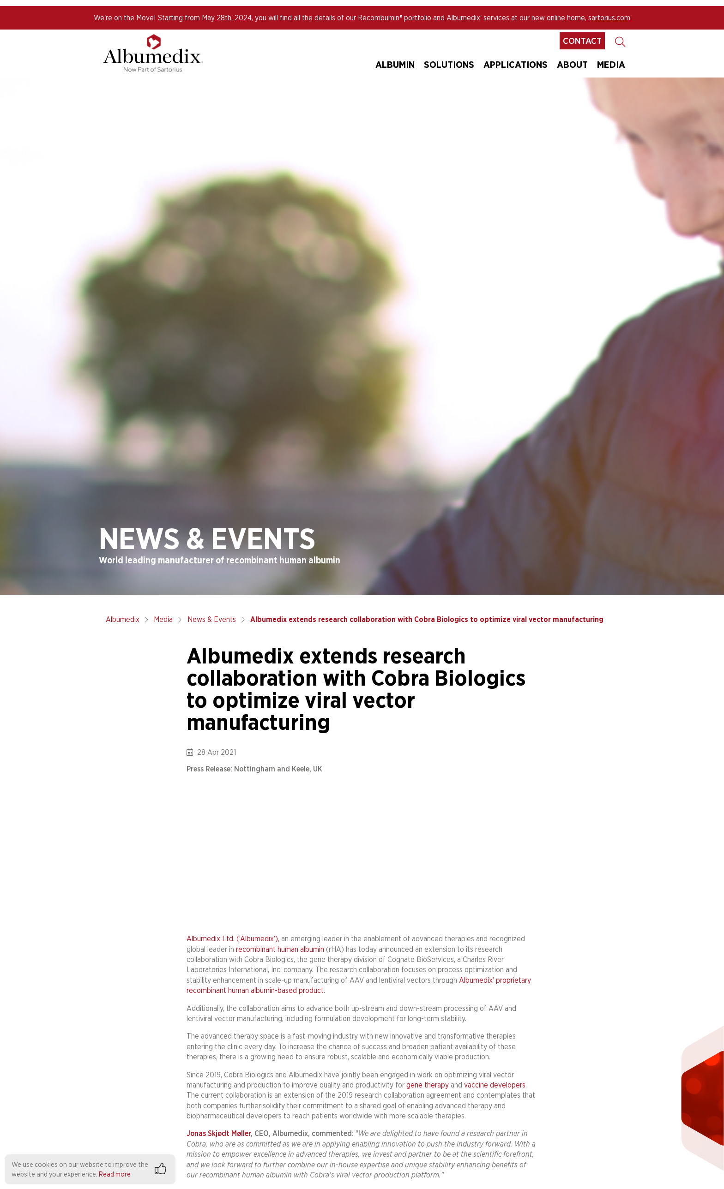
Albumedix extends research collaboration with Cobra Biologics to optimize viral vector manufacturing (426, 619)
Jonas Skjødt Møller (219, 1133)
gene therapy (427, 1085)
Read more (115, 1174)
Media (163, 619)
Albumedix (122, 619)
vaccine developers (494, 1085)
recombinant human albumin (280, 949)
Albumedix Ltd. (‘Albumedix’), (233, 938)
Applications (515, 64)
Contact (582, 41)
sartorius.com (609, 17)
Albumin (395, 64)
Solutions (449, 64)
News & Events (211, 619)
